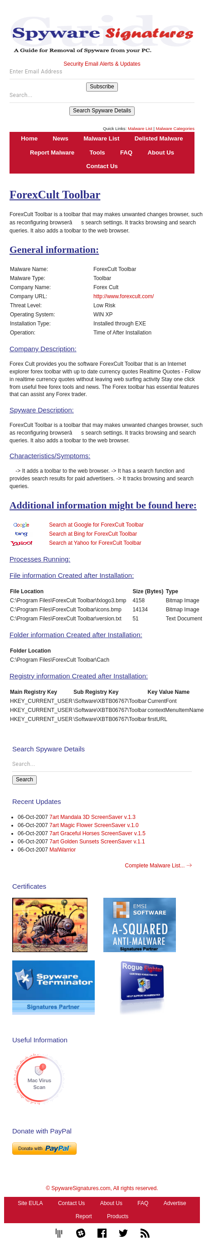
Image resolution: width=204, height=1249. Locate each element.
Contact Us (102, 166)
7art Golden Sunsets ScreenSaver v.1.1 (97, 841)
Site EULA (30, 1203)
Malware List (140, 128)
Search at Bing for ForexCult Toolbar (93, 534)
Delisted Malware (159, 138)
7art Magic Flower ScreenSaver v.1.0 (94, 825)
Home (29, 138)
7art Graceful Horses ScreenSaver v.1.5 (97, 833)
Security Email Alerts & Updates (101, 64)
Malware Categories (175, 128)
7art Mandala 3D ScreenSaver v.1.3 (92, 817)
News (60, 138)
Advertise (175, 1203)
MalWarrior (62, 850)
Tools (97, 152)
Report (84, 1216)
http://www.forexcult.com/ (123, 296)
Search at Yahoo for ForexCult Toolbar (95, 543)
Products (117, 1216)
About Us (160, 152)
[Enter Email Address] (102, 74)
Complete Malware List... (158, 865)
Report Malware (52, 152)
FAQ (126, 152)
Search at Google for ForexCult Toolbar (96, 525)
